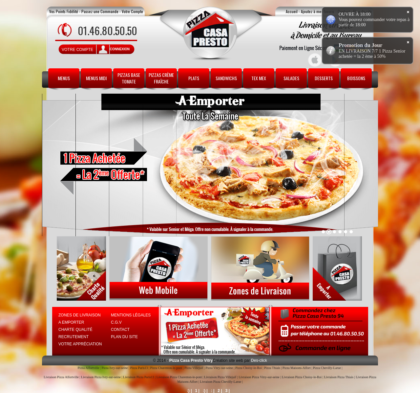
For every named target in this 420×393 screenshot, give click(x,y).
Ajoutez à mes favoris (317, 11)
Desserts (324, 78)
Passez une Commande (99, 11)
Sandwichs (226, 78)
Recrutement (73, 337)
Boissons (356, 78)
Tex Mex (258, 78)
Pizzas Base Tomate (128, 78)
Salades (291, 78)
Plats (193, 78)
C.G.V (116, 322)
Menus (64, 78)
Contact (120, 329)
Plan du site (124, 337)
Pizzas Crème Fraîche (161, 78)
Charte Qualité (75, 329)
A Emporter (71, 322)
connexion (120, 49)
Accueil (292, 11)
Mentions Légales (131, 315)
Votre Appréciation (80, 344)
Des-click (258, 360)
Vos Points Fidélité (63, 11)
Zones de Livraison (79, 315)
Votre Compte (132, 11)
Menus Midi (96, 78)
